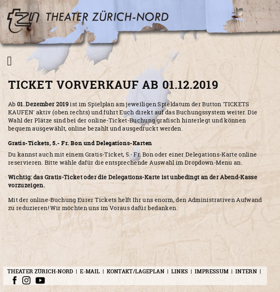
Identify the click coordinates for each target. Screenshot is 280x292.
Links (179, 271)
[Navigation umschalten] (9, 60)
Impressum (211, 271)
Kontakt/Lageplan (135, 271)
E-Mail (90, 271)
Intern (246, 271)
